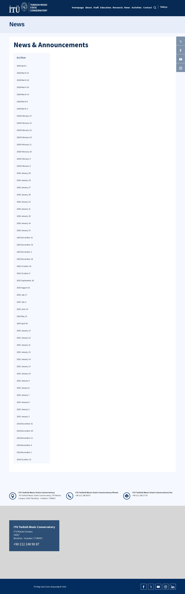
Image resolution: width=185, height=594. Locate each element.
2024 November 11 (25, 438)
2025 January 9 (23, 380)
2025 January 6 (23, 402)
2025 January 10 (24, 373)
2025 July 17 (22, 294)
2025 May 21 (22, 316)
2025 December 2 (24, 252)
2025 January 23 (24, 330)
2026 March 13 (23, 94)
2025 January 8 (23, 388)
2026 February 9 (24, 158)
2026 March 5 (22, 101)
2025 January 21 (24, 345)
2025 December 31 (25, 237)
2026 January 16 (24, 223)
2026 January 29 (24, 180)
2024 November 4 (24, 445)
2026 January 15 (24, 230)
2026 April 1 (22, 65)
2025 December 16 (25, 244)
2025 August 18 (23, 287)
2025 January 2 (23, 416)
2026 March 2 (22, 108)
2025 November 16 (25, 259)
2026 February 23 (24, 123)
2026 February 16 (24, 137)
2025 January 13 (24, 366)
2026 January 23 (24, 201)
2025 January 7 (23, 395)
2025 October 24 (24, 266)
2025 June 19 (22, 309)
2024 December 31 (25, 423)
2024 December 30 (25, 431)
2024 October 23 (24, 459)
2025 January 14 (24, 359)
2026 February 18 (24, 130)
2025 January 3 (23, 409)
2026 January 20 (24, 216)
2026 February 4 (24, 166)
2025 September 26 (25, 280)
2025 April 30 (22, 323)
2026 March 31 (23, 73)
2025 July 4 (21, 302)
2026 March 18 (23, 87)
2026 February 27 (24, 116)
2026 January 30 (24, 173)
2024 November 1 (24, 452)
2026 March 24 (23, 80)
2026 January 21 (24, 209)
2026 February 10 (24, 151)
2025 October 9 (23, 273)
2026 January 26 (24, 194)
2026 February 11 (24, 144)
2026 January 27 (24, 187)
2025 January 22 (24, 337)
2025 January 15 (24, 352)
